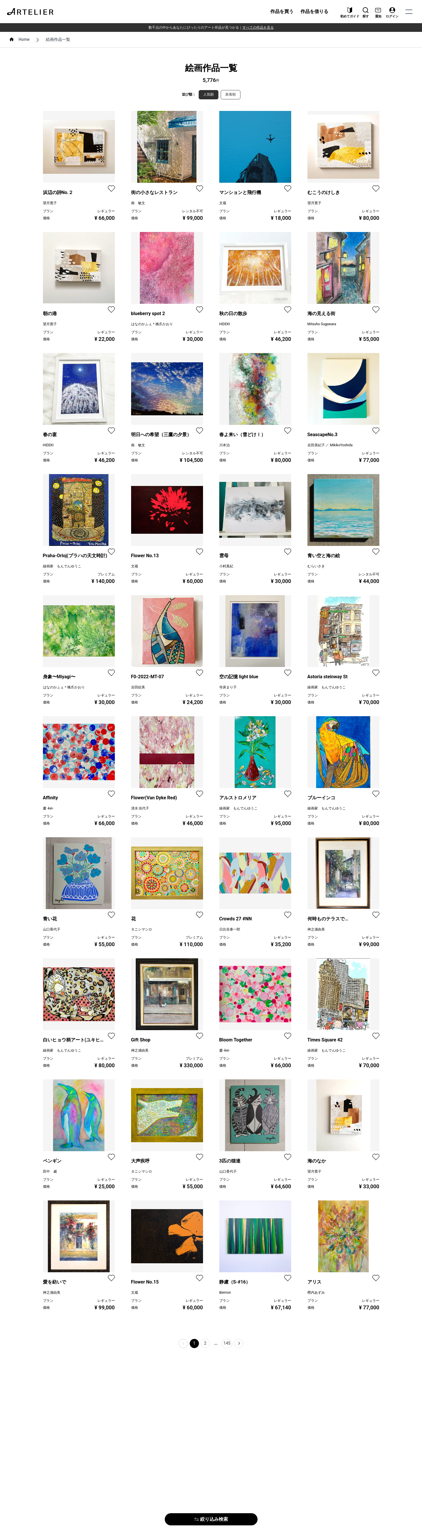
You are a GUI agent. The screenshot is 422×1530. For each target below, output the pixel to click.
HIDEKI (224, 324)
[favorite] (111, 188)
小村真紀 (226, 566)
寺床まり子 (228, 687)
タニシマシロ (141, 929)
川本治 (224, 445)
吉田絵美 (138, 687)
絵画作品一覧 (58, 39)
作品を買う (282, 11)
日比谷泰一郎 (229, 929)
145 (227, 1343)
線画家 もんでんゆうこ (62, 566)
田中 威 (50, 1171)
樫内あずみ (316, 1292)
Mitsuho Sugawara (321, 324)
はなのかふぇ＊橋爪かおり (152, 324)
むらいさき (316, 566)
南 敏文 (138, 203)
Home (24, 39)
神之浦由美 (316, 929)
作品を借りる (314, 11)
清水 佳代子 (140, 808)
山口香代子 (51, 929)
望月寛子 (50, 203)
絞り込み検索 (211, 1519)
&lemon (225, 1292)
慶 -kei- (48, 808)
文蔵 (222, 203)
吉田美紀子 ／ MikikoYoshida (330, 445)
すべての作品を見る (258, 27)
